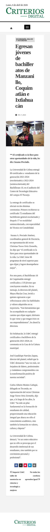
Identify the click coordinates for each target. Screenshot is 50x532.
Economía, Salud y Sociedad (24, 39)
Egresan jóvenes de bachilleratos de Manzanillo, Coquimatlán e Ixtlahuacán (24, 76)
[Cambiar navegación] (27, 27)
